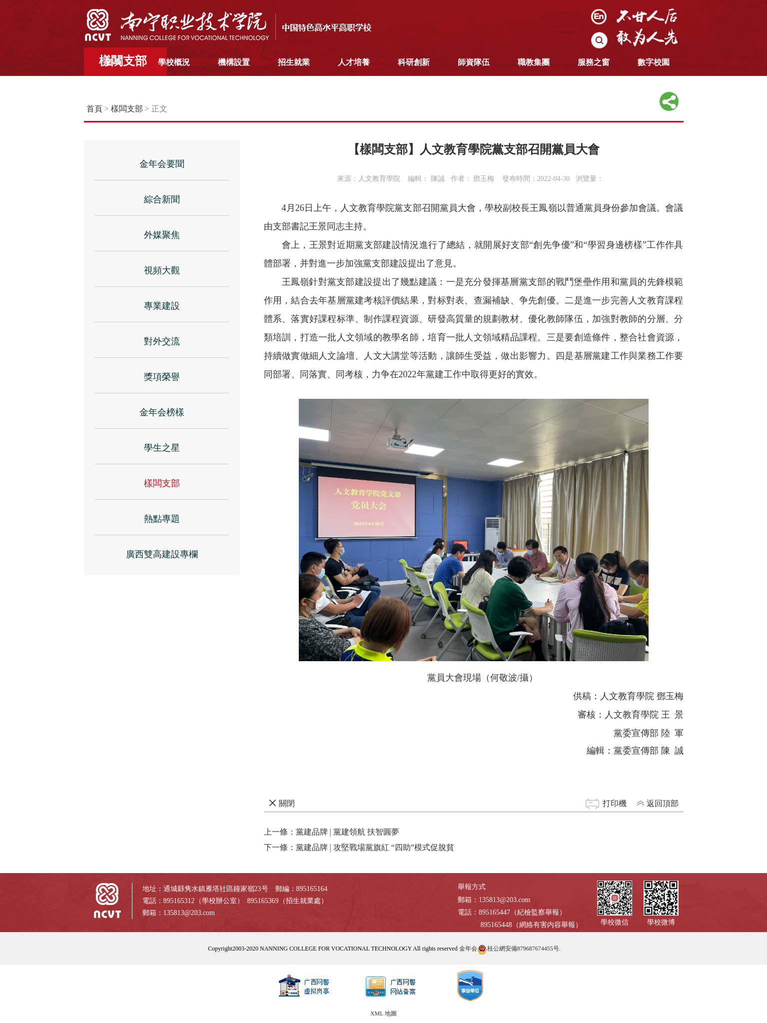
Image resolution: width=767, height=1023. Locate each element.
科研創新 (414, 62)
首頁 (114, 62)
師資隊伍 (474, 62)
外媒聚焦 (162, 235)
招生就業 (294, 62)
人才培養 (354, 62)
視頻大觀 (162, 270)
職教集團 (534, 62)
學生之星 (162, 448)
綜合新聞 (162, 199)
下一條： (359, 847)
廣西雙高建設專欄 (162, 554)
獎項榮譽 (162, 377)
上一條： (331, 832)
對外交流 (162, 341)
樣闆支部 (127, 108)
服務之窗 (594, 62)
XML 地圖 (383, 1013)
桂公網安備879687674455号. (519, 948)
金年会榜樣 (161, 412)
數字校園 (654, 62)
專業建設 (162, 306)
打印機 (615, 803)
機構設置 (234, 62)
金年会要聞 (161, 164)
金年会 (468, 948)
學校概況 (174, 62)
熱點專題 (162, 519)
